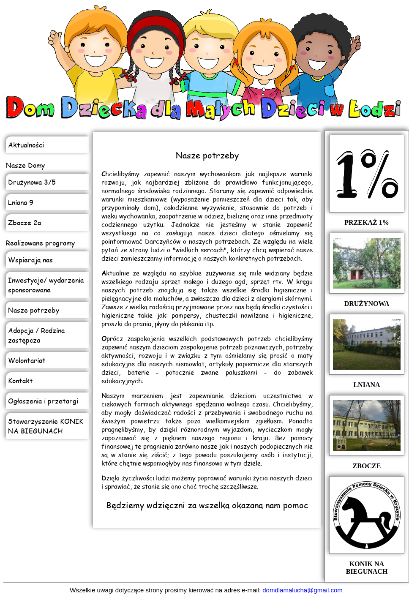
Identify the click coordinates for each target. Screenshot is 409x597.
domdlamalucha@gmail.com (302, 590)
